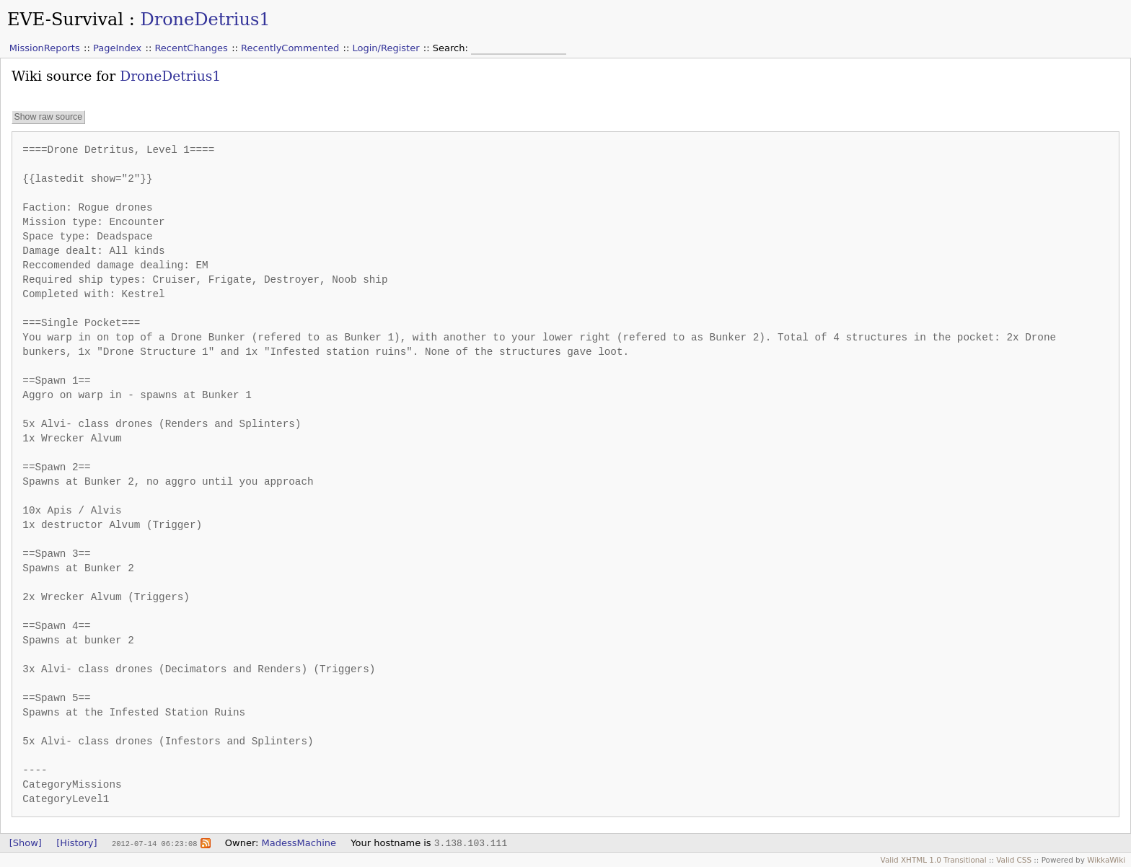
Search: (452, 48)
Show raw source (48, 117)
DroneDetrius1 (205, 19)
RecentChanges (190, 48)
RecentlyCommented (290, 48)
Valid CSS (1013, 859)
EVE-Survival (65, 19)
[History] (76, 842)
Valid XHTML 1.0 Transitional (934, 859)
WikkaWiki (1106, 859)
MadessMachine (299, 842)
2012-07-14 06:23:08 (154, 843)
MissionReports (44, 48)
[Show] (25, 842)
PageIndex (117, 48)
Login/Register (386, 48)
